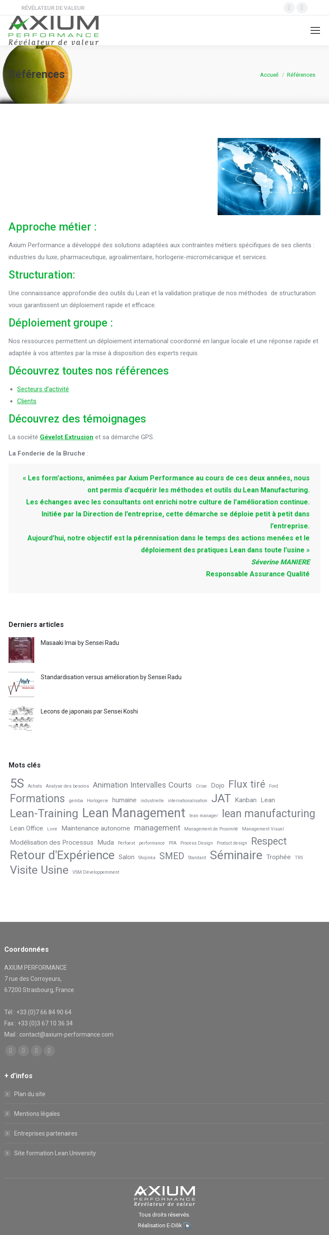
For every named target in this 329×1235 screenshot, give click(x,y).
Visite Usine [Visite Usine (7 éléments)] (39, 869)
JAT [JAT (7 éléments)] (221, 798)
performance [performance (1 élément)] (152, 843)
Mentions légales (37, 1113)
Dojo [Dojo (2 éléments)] (217, 785)
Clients (26, 401)
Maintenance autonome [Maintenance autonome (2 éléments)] (95, 828)
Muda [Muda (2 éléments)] (105, 842)
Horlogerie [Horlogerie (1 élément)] (97, 800)
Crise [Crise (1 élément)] (201, 786)
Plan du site (29, 1094)
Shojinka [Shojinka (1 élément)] (147, 857)
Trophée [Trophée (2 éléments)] (278, 857)
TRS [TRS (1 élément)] (299, 857)
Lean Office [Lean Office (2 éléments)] (26, 828)
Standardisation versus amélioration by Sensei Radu (111, 677)
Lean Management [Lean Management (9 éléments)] (133, 812)
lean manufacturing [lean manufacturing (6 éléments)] (268, 813)
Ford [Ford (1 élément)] (273, 786)
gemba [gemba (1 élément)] (76, 800)
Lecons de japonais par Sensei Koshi (89, 711)
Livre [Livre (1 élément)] (52, 829)
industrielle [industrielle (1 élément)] (152, 800)
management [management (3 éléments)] (157, 828)
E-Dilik (174, 1225)
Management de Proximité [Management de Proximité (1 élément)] (211, 829)
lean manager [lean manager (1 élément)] (203, 815)
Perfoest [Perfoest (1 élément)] (126, 843)
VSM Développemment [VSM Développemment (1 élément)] (95, 872)
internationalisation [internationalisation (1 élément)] (187, 800)
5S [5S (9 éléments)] (17, 783)
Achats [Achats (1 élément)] (35, 786)
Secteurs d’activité (43, 389)
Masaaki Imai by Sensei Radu (80, 642)
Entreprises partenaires (46, 1133)
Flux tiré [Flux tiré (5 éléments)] (246, 784)
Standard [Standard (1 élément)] (197, 857)
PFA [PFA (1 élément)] (172, 843)
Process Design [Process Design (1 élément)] (196, 843)
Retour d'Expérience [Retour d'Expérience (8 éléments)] (62, 855)
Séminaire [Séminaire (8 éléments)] (236, 855)
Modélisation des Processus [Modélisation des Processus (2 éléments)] (51, 842)
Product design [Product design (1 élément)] (232, 843)
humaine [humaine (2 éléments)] (124, 800)
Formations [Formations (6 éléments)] (37, 798)
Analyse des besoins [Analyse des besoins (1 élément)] (67, 786)
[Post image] (21, 650)
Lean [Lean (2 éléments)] (267, 800)
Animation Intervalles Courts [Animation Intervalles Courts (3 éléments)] (142, 785)
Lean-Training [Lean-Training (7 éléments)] (44, 813)
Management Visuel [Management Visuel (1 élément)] (263, 829)
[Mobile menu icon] (315, 30)
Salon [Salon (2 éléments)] (127, 857)
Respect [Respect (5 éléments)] (269, 841)
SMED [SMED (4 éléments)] (171, 856)
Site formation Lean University (55, 1153)
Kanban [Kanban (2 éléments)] (246, 800)
